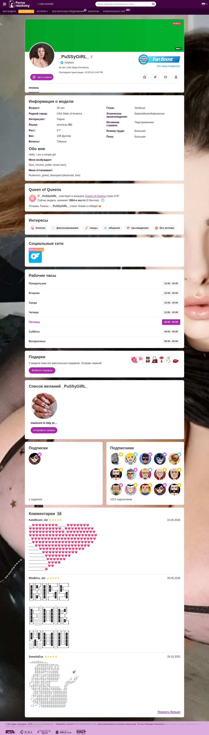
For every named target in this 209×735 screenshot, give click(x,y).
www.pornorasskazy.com (43, 724)
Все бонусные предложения (69, 11)
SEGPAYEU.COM (89, 724)
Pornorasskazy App (115, 11)
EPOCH (77, 724)
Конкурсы (93, 11)
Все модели (9, 11)
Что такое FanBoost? (168, 66)
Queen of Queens (95, 196)
